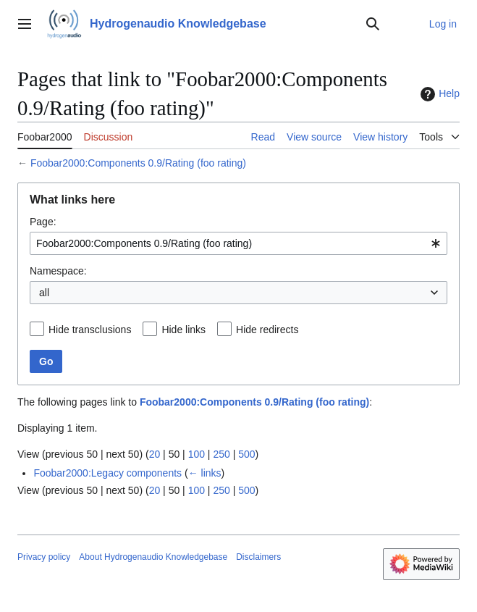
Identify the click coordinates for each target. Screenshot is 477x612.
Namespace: (58, 271)
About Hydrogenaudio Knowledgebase (153, 557)
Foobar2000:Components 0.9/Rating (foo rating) (138, 163)
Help (438, 94)
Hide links (183, 329)
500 (246, 454)
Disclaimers (258, 557)
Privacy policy (43, 557)
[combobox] (238, 243)
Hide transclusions (89, 329)
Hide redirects (267, 329)
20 (155, 454)
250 (221, 454)
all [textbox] (44, 292)
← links (204, 473)
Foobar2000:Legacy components (107, 473)
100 (196, 454)
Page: (43, 221)
